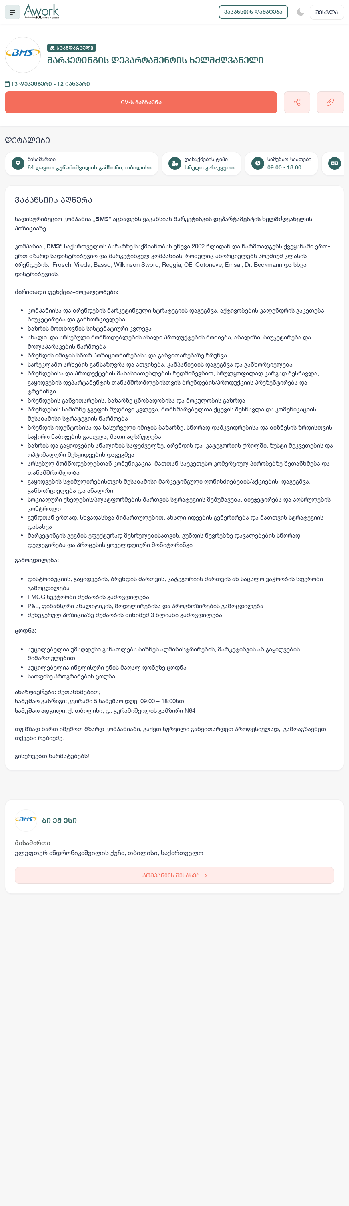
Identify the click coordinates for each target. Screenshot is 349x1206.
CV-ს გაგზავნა (141, 102)
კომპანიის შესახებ (174, 875)
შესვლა (327, 12)
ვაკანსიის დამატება (253, 12)
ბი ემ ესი (59, 820)
